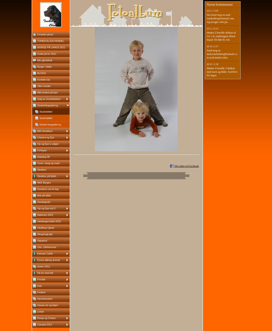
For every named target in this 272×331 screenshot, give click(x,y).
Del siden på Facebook (187, 166)
